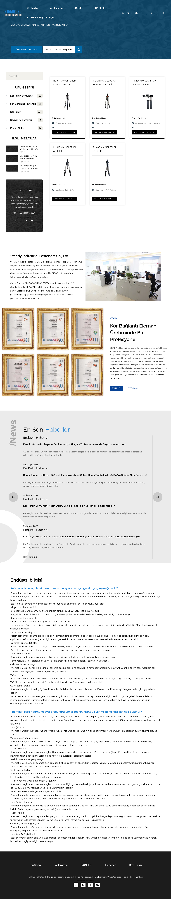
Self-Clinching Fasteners (26, 104)
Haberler (101, 8)
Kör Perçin (26, 112)
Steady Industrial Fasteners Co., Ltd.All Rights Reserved (67, 884)
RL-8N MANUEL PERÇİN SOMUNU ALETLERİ (64, 83)
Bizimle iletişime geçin (41, 17)
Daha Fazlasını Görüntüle (64, 132)
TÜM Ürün (116, 388)
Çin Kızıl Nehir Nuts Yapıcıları (108, 884)
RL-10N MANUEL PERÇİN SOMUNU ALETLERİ (105, 83)
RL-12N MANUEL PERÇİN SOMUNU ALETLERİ (145, 83)
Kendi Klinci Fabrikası (133, 884)
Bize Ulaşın (133, 388)
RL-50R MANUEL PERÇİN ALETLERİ (65, 149)
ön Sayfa (32, 8)
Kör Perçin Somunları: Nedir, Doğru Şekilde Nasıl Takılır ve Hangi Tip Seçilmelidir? (71, 511)
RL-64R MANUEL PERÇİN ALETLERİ (105, 149)
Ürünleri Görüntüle (26, 49)
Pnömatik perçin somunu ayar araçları (31, 759)
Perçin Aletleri (38, 25)
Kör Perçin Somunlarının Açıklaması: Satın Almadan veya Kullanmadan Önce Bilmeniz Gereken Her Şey (84, 543)
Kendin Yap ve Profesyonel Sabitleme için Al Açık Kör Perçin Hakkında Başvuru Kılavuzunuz (77, 444)
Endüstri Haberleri (36, 437)
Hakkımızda (55, 8)
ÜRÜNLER (79, 8)
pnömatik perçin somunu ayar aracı (86, 610)
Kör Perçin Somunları (26, 96)
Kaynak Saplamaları (26, 120)
